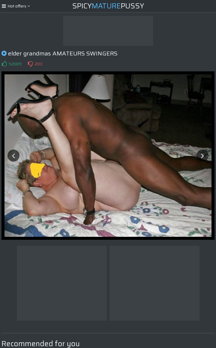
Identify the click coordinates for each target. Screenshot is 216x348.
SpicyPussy (108, 6)
